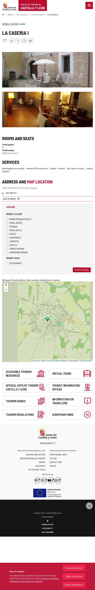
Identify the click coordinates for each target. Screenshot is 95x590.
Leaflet (36, 361)
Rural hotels (14, 230)
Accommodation (37, 14)
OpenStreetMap (53, 361)
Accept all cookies (74, 567)
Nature (10, 14)
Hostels (11, 245)
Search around (82, 269)
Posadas (11, 226)
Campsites (12, 241)
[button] (6, 285)
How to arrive (9, 198)
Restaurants (14, 263)
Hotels (11, 234)
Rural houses (14, 222)
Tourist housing (15, 248)
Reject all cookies (74, 576)
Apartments (13, 237)
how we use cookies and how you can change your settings (34, 579)
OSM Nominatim (86, 361)
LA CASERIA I (53, 14)
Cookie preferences (74, 584)
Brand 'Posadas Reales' (18, 219)
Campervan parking (17, 252)
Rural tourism (22, 14)
